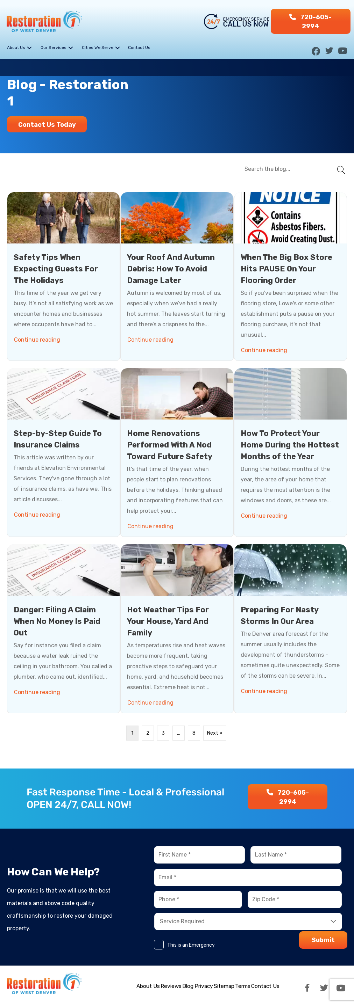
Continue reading (38, 338)
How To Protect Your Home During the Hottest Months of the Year (290, 445)
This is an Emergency (191, 945)
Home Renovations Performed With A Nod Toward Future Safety (169, 445)
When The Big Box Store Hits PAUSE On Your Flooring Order (286, 268)
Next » (214, 733)
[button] (311, 21)
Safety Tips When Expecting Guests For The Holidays (56, 268)
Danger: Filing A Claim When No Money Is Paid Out (57, 621)
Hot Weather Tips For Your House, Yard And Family (168, 621)
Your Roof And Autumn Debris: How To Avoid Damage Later (171, 268)
